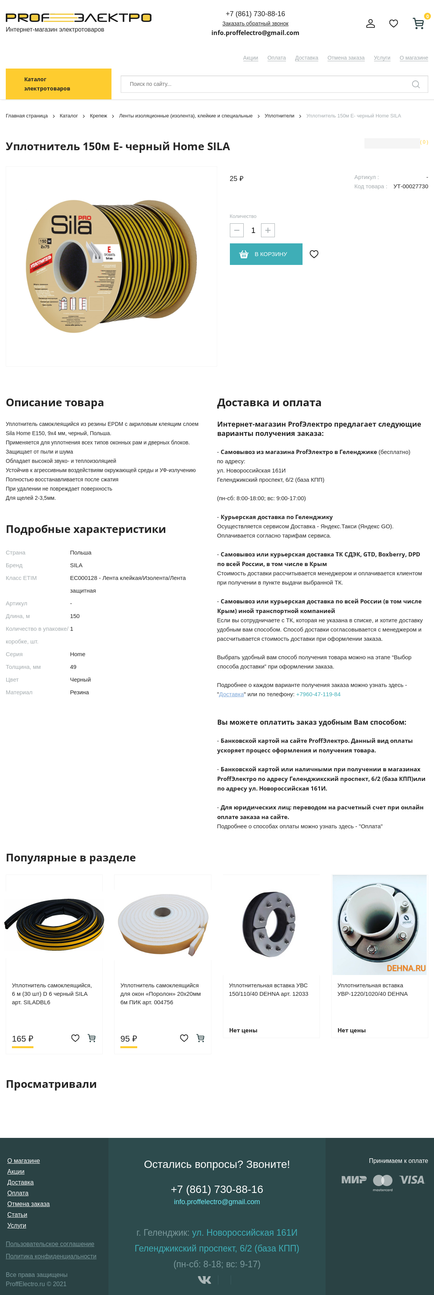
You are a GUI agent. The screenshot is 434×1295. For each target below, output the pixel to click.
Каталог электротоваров (47, 83)
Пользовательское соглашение (50, 1244)
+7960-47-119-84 (318, 694)
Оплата (277, 58)
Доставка (306, 58)
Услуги (382, 58)
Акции (250, 58)
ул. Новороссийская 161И (245, 1233)
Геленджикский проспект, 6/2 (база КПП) (217, 1248)
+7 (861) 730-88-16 (255, 14)
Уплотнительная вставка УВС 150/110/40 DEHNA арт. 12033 (269, 989)
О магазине (414, 58)
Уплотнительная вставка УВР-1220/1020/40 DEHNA (373, 989)
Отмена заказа (346, 58)
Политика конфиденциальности (51, 1256)
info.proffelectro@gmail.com (255, 32)
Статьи (17, 1214)
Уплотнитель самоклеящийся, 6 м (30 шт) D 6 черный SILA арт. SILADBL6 (52, 993)
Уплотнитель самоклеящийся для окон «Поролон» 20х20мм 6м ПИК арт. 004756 (160, 993)
